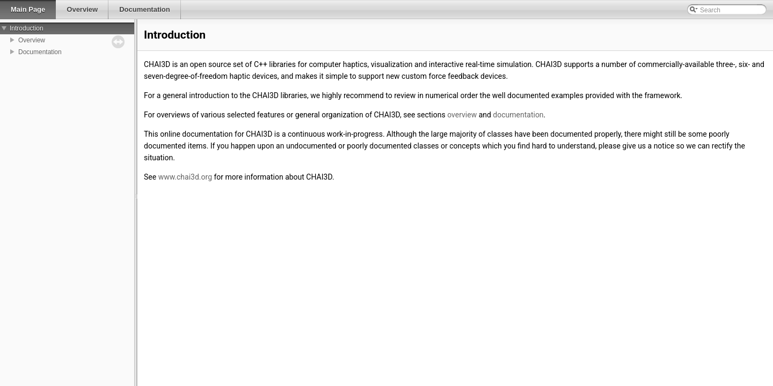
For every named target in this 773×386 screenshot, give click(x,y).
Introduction (26, 28)
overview (462, 114)
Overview (31, 40)
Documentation (40, 52)
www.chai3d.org (185, 177)
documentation (518, 114)
